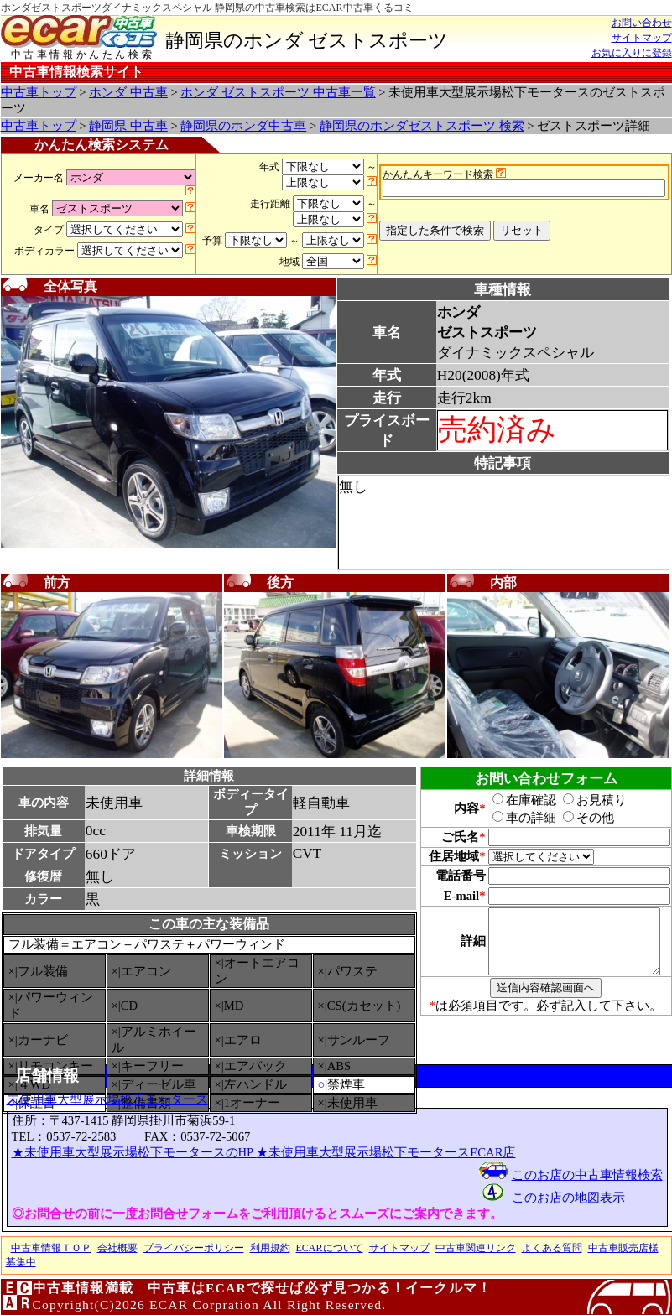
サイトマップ (642, 38)
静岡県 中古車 (128, 126)
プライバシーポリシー (193, 1248)
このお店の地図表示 (568, 1197)
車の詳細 (515, 817)
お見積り (585, 800)
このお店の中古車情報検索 (587, 1175)
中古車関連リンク (475, 1248)
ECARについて (329, 1248)
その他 (579, 817)
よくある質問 (552, 1248)
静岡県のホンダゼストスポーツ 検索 (422, 126)
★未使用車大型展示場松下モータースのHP (134, 1152)
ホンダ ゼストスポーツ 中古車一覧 (277, 92)
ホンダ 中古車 (128, 92)
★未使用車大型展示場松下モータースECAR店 (385, 1152)
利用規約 (270, 1248)
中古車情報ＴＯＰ (51, 1248)
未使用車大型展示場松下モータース (107, 1099)
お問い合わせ (642, 23)
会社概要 (117, 1248)
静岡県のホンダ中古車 (243, 126)
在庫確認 (515, 800)
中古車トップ (38, 92)
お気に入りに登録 (631, 53)
